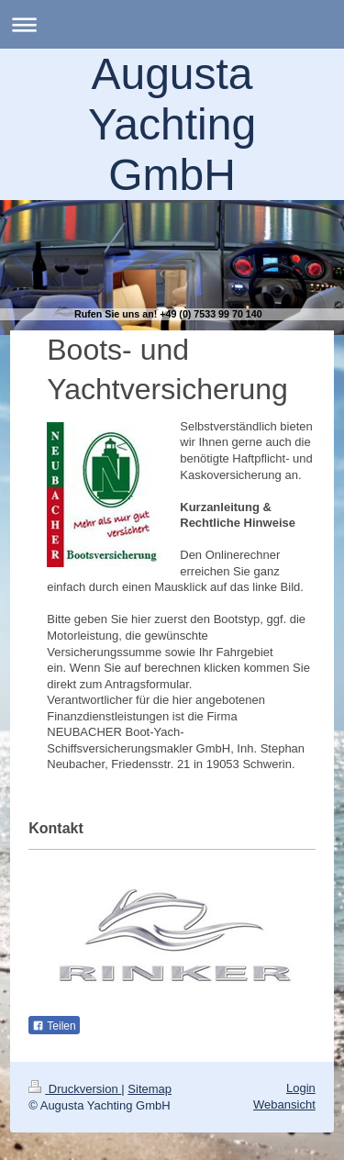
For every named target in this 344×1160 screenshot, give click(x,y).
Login (301, 1088)
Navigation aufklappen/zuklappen (172, 24)
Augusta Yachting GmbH (172, 124)
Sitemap (150, 1089)
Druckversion (74, 1089)
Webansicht (284, 1104)
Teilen (53, 1026)
